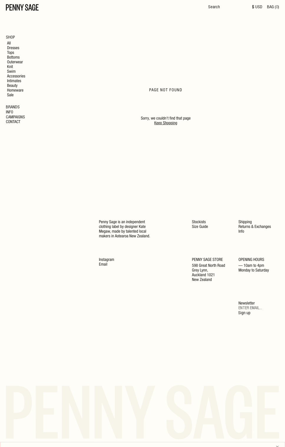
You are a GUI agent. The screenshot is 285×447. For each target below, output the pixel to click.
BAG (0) (273, 7)
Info (9, 112)
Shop (10, 38)
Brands (13, 107)
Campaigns (15, 117)
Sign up (244, 313)
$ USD (257, 7)
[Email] (258, 308)
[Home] (22, 8)
